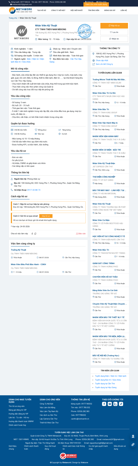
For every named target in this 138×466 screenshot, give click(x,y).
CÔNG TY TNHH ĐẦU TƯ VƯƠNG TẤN (108, 359)
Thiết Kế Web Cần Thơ (49, 423)
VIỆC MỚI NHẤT (76, 10)
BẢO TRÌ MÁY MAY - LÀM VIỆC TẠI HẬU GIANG (110, 190)
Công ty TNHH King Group (105, 113)
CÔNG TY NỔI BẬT (58, 10)
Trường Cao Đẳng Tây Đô (105, 294)
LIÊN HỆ (124, 10)
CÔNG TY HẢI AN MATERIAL (104, 194)
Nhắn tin (114, 39)
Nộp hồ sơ (114, 26)
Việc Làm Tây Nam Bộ (49, 411)
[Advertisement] (48, 296)
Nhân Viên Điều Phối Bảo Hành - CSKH (28, 264)
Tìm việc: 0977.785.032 (80, 407)
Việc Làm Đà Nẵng (47, 407)
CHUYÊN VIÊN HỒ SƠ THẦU (105, 277)
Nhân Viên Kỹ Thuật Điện (104, 163)
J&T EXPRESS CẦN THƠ (103, 167)
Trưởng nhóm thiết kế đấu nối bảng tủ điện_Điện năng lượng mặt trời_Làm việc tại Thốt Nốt (110, 79)
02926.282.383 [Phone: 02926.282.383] (88, 439)
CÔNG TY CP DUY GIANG (103, 180)
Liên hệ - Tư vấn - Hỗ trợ (19, 418)
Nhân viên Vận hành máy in (105, 123)
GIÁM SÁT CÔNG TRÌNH (104, 263)
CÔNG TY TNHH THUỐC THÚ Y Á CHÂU (109, 140)
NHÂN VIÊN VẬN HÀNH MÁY (105, 136)
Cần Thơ (74, 59)
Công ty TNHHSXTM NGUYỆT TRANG (109, 253)
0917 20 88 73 (33, 190)
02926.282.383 (60, 2)
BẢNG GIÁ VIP (109, 10)
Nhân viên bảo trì (101, 109)
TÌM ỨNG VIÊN (93, 10)
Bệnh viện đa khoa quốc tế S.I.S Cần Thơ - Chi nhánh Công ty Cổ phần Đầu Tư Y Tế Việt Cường (110, 323)
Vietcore (84, 463)
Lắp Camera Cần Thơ (48, 419)
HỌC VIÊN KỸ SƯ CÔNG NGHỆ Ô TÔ (109, 236)
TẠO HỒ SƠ (41, 10)
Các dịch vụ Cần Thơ (48, 415)
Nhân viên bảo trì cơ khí (104, 93)
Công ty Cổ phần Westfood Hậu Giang (108, 224)
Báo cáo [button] (81, 234)
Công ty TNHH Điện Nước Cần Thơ (108, 240)
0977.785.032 (43, 2)
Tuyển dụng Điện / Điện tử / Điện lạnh (110, 376)
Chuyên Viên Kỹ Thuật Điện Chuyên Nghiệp (110, 304)
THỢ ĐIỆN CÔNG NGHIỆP (104, 177)
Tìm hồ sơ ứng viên (17, 406)
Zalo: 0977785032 (78, 415)
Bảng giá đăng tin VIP (18, 410)
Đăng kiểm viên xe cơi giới (105, 290)
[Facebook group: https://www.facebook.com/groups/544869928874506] (110, 404)
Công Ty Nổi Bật (46, 404)
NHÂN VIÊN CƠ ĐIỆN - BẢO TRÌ (107, 150)
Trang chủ (13, 18)
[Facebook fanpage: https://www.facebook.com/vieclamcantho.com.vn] (104, 404)
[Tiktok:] (121, 404)
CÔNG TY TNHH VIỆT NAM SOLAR (107, 83)
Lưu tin (114, 32)
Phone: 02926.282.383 (80, 411)
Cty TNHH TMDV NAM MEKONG (50, 29)
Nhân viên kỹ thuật (102, 204)
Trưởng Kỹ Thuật (18, 250)
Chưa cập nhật (102, 60)
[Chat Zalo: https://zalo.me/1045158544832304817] (115, 404)
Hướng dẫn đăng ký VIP (18, 414)
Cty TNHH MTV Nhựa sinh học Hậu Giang (109, 97)
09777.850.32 (25, 2)
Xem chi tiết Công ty (104, 64)
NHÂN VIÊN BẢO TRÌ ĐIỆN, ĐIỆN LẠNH (110, 336)
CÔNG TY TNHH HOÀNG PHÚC (105, 267)
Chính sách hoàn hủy (17, 425)
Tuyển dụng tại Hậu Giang (105, 387)
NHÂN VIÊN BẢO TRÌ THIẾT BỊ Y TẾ (108, 317)
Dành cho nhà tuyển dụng (96, 4)
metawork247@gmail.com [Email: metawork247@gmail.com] (113, 439)
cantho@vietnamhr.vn (80, 419)
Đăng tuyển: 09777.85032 (81, 404)
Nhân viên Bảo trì (101, 250)
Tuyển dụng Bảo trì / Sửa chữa (108, 380)
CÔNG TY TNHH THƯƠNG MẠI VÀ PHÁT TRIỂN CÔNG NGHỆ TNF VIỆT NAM (109, 208)
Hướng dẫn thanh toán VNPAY (21, 421)
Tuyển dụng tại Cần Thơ (105, 384)
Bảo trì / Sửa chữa (22, 62)
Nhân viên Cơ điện (101, 220)
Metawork (66, 463)
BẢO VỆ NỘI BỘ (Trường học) (106, 355)
